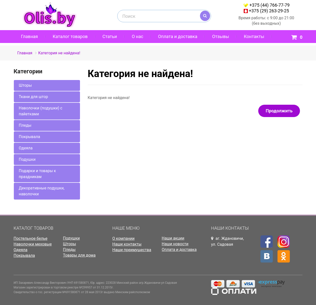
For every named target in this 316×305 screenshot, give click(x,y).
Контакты (254, 36)
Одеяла (26, 148)
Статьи (109, 36)
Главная (29, 36)
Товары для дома (79, 255)
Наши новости (175, 244)
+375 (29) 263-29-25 (269, 10)
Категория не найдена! (59, 53)
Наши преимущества (131, 249)
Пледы (25, 125)
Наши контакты (126, 244)
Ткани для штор (33, 96)
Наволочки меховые (33, 244)
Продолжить (279, 110)
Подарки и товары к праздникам (37, 173)
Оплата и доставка (177, 36)
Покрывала (29, 136)
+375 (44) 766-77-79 (269, 5)
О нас (137, 36)
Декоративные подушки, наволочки (41, 191)
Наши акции (173, 238)
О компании (123, 238)
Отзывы (220, 36)
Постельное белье (30, 238)
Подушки (27, 159)
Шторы (25, 85)
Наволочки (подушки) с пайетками (40, 111)
